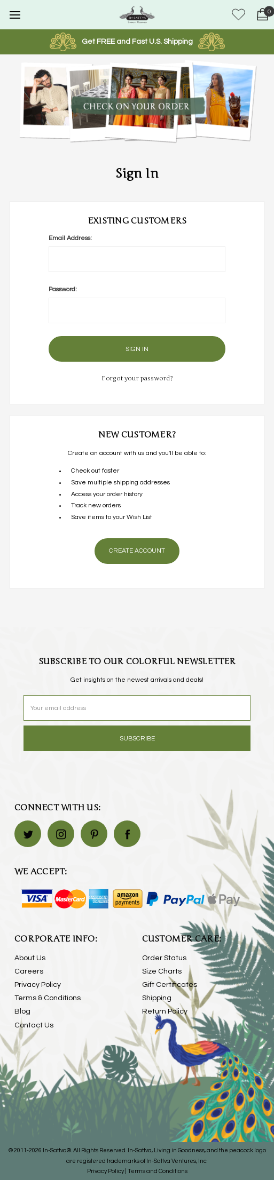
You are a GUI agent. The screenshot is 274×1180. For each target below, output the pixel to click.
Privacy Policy (37, 984)
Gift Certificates (169, 984)
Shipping (156, 998)
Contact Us (33, 1025)
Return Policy (164, 1011)
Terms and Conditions (157, 1171)
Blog (22, 1011)
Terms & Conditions (47, 998)
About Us (29, 958)
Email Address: (70, 238)
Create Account (137, 550)
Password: (63, 289)
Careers (28, 971)
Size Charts (162, 971)
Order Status (164, 958)
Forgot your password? (137, 378)
